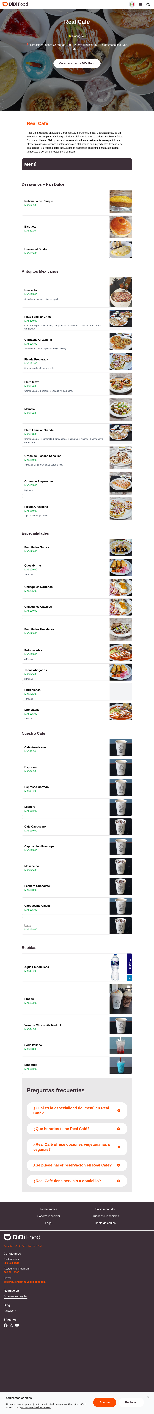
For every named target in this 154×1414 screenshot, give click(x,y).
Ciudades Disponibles (105, 1216)
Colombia (8, 1246)
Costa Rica (20, 1246)
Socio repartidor (105, 1209)
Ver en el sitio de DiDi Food (77, 63)
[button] (77, 63)
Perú (40, 1246)
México (31, 1246)
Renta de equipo (105, 1223)
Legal (48, 1223)
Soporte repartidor (48, 1216)
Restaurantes (48, 1209)
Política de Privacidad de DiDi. (36, 1407)
